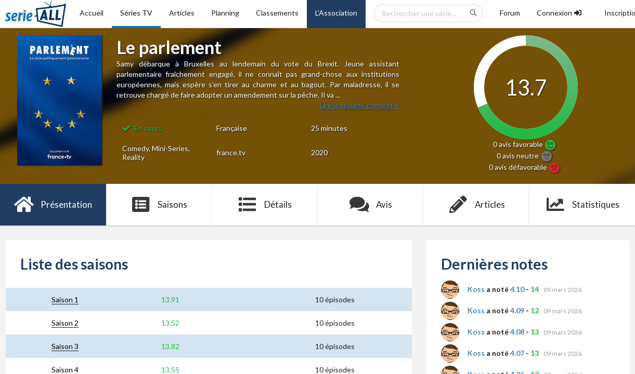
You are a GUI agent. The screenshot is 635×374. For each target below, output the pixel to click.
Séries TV (136, 12)
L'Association (336, 12)
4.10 (517, 289)
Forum (510, 12)
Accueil (91, 12)
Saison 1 (65, 299)
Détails (264, 204)
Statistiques (582, 204)
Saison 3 (65, 346)
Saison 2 (65, 322)
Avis (370, 204)
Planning (225, 12)
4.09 (517, 310)
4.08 (517, 331)
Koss (476, 289)
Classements (277, 12)
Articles (182, 12)
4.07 (517, 353)
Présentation (53, 204)
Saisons (159, 204)
